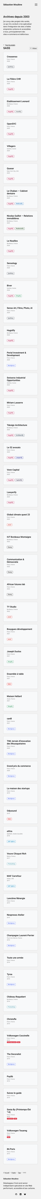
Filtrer (34, 48)
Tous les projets (10, 45)
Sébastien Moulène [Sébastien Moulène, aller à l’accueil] (12, 4)
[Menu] (36, 5)
